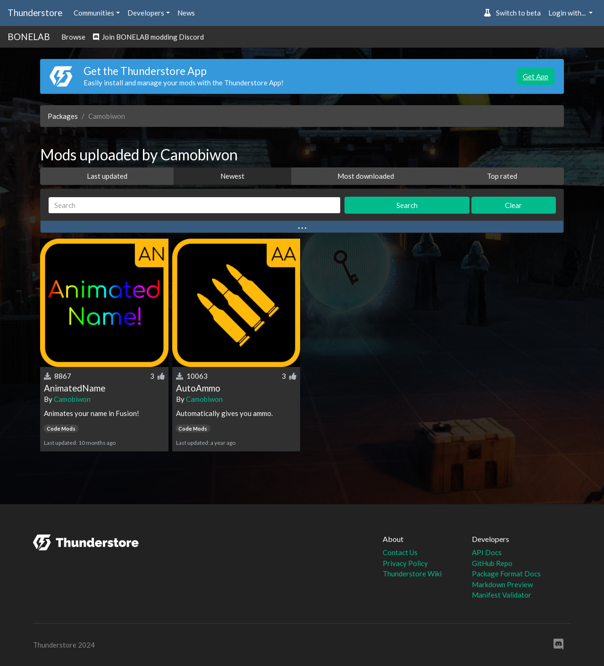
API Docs (487, 552)
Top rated (502, 176)
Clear (513, 205)
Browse (73, 37)
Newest (232, 176)
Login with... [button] (567, 12)
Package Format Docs (506, 573)
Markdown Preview (502, 584)
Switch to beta (512, 12)
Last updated (107, 176)
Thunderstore (35, 12)
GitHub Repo (492, 563)
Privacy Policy (405, 563)
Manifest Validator (501, 595)
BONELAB (29, 36)
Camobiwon (72, 399)
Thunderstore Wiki (412, 573)
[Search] (194, 205)
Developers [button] (145, 12)
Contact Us (400, 552)
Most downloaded (365, 176)
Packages (63, 116)
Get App (535, 76)
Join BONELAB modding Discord (148, 37)
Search (407, 205)
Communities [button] (94, 12)
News (186, 12)
